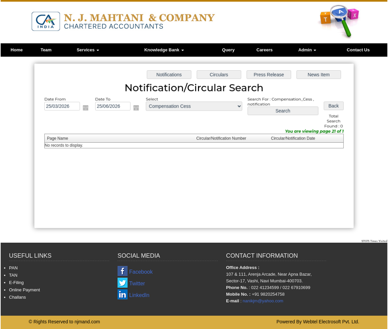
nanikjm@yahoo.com (263, 300)
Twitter (137, 283)
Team (45, 49)
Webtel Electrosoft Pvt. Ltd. (331, 321)
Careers (264, 49)
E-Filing (16, 282)
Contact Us (358, 49)
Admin (307, 49)
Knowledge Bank (164, 49)
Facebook (141, 272)
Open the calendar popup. (87, 108)
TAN (13, 275)
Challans (17, 297)
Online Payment (24, 289)
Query (228, 49)
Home (17, 49)
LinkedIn (139, 295)
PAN (13, 267)
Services (88, 49)
